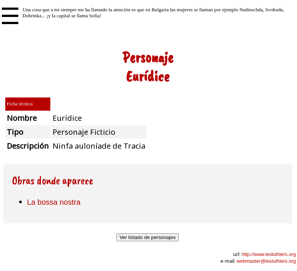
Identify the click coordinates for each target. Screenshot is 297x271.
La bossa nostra (53, 202)
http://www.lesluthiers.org (268, 254)
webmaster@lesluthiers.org (266, 261)
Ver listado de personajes (147, 237)
